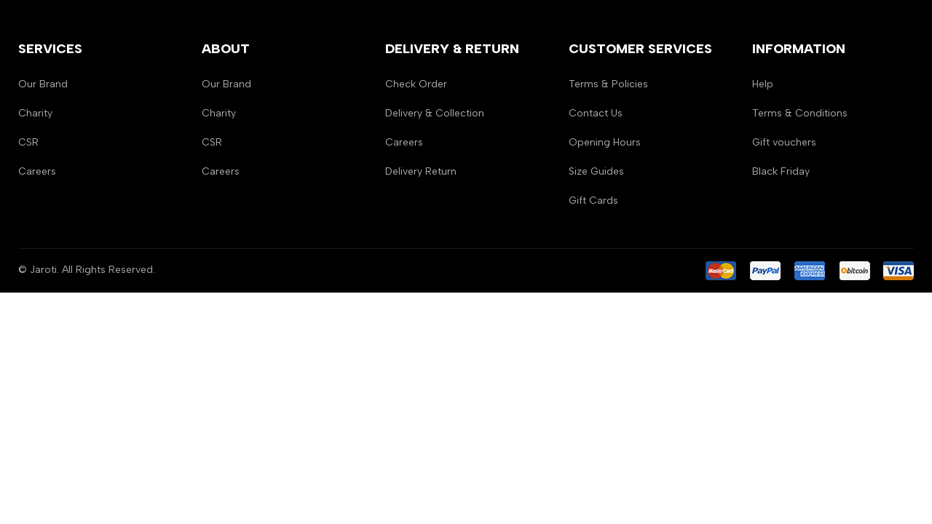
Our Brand (43, 84)
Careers (37, 171)
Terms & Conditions (800, 113)
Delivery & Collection (434, 113)
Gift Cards (593, 200)
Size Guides (596, 171)
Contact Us (596, 113)
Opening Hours (605, 142)
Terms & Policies (608, 84)
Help (762, 84)
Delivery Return (421, 171)
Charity (35, 113)
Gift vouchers (784, 142)
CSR (28, 142)
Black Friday (781, 171)
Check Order (416, 84)
